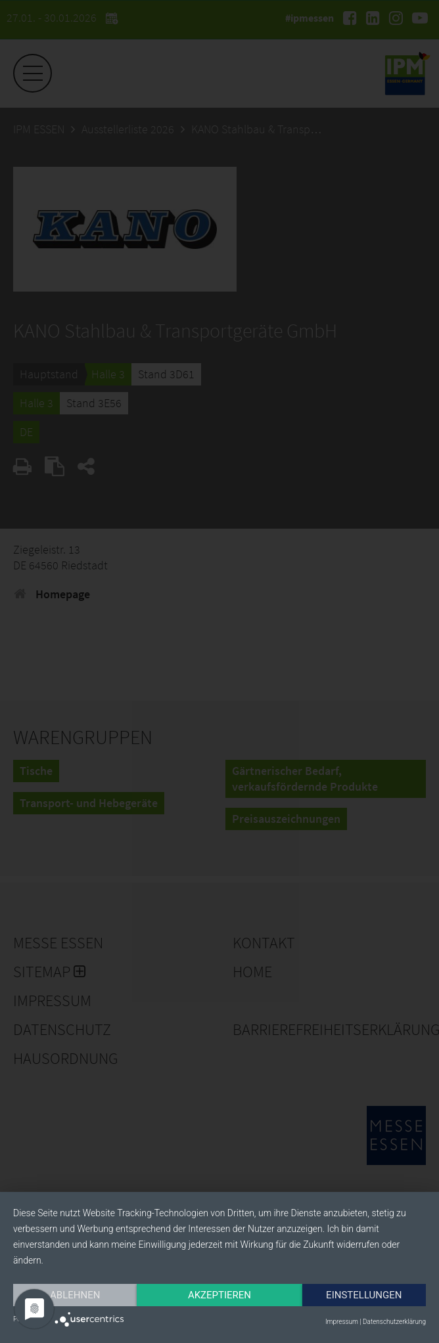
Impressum (341, 1321)
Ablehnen (75, 1295)
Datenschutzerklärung (394, 1321)
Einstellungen (364, 1295)
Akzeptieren (219, 1295)
